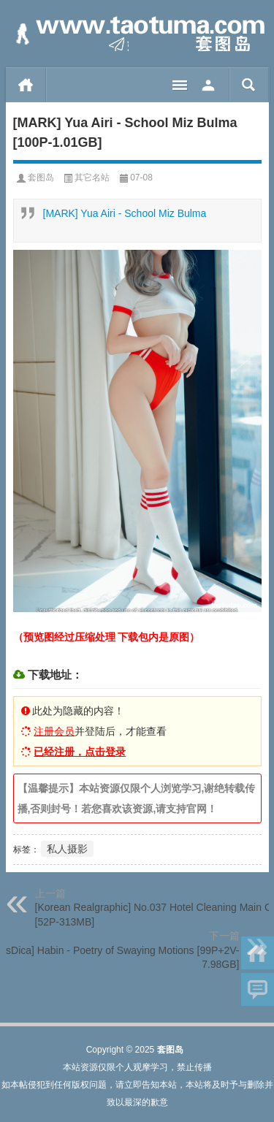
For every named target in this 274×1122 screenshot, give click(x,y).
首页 (26, 84)
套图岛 (41, 177)
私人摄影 (67, 849)
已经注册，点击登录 (80, 751)
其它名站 (92, 177)
